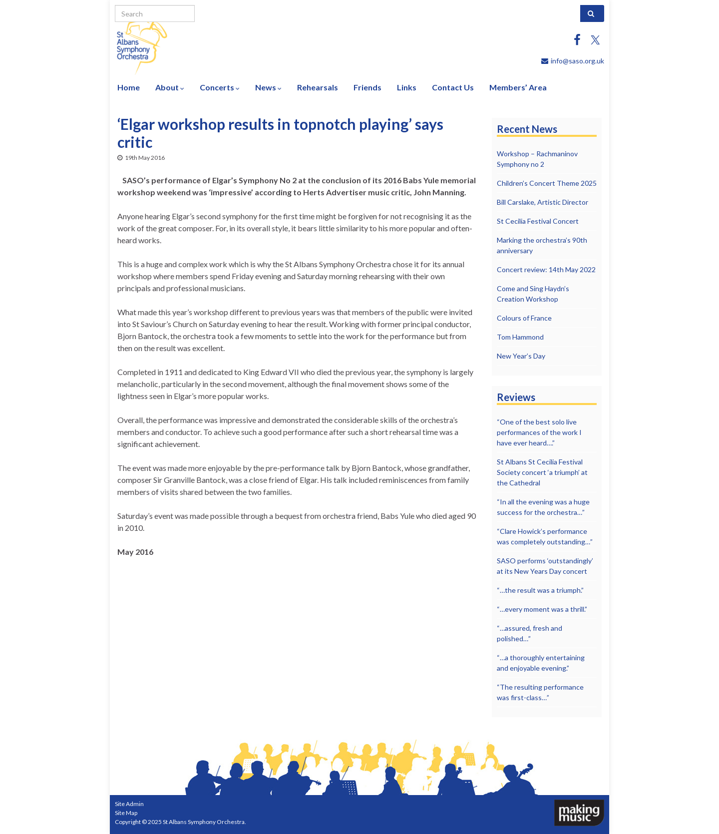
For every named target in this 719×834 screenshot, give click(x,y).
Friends (367, 87)
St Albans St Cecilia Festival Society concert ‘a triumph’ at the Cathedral (542, 472)
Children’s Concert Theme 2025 (547, 183)
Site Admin (129, 804)
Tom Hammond (520, 337)
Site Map (126, 813)
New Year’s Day (521, 356)
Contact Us (453, 87)
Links (406, 87)
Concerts (220, 87)
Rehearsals (317, 87)
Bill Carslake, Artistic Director (542, 202)
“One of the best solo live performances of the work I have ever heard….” (539, 432)
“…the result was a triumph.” (540, 590)
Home (128, 87)
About (169, 87)
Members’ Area (518, 87)
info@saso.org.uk (577, 60)
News (268, 87)
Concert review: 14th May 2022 (546, 269)
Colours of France (524, 318)
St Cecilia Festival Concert (538, 221)
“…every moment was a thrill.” (542, 609)
